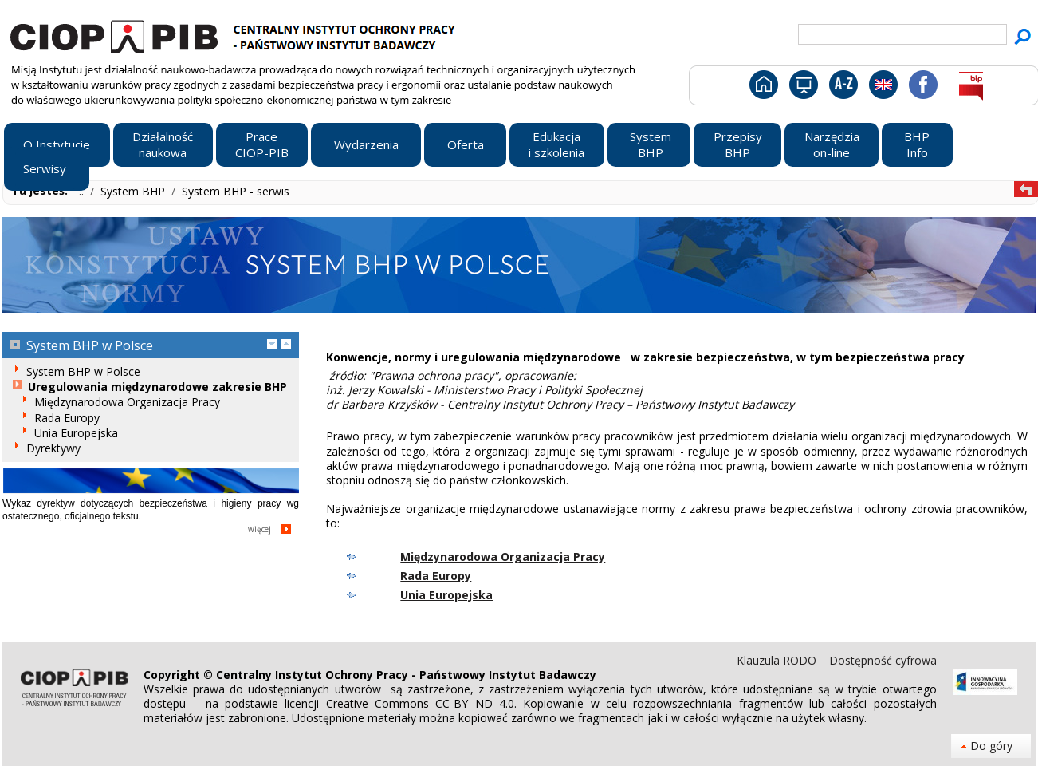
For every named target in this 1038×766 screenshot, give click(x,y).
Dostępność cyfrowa (883, 660)
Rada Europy (435, 575)
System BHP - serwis (235, 191)
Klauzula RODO (778, 660)
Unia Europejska (446, 594)
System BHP (134, 191)
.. (83, 191)
